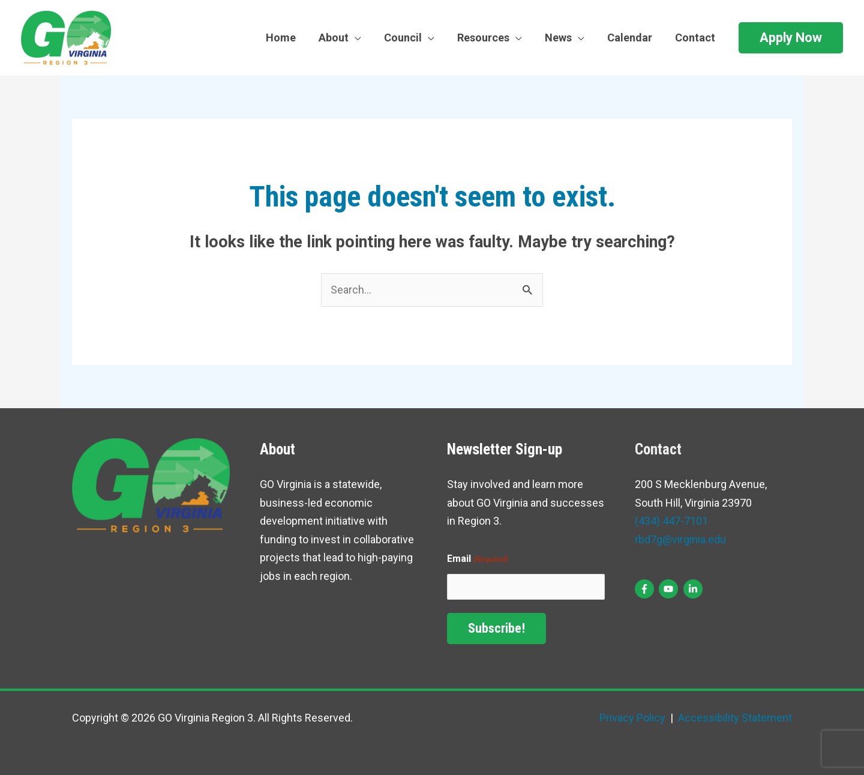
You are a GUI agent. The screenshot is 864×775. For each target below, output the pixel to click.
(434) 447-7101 (671, 520)
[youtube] (670, 589)
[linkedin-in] (694, 589)
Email (477, 559)
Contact (696, 37)
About (340, 37)
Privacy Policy (632, 717)
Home (289, 37)
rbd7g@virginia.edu (680, 539)
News (561, 37)
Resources (487, 37)
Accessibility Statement (734, 717)
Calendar (631, 37)
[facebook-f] (646, 589)
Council (408, 37)
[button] (791, 37)
